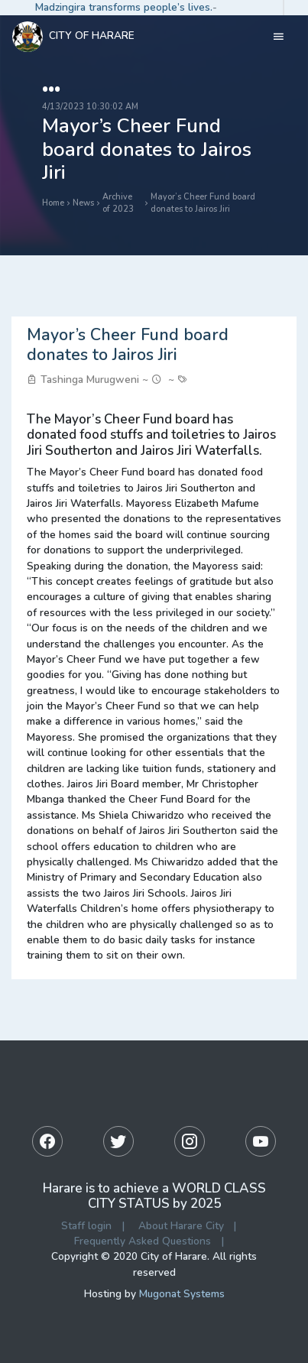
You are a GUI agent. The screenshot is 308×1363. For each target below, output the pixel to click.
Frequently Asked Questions (142, 1241)
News (83, 203)
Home (53, 203)
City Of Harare (73, 36)
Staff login (86, 1226)
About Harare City (181, 1226)
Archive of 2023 (118, 203)
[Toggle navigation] (278, 36)
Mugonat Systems (182, 1294)
